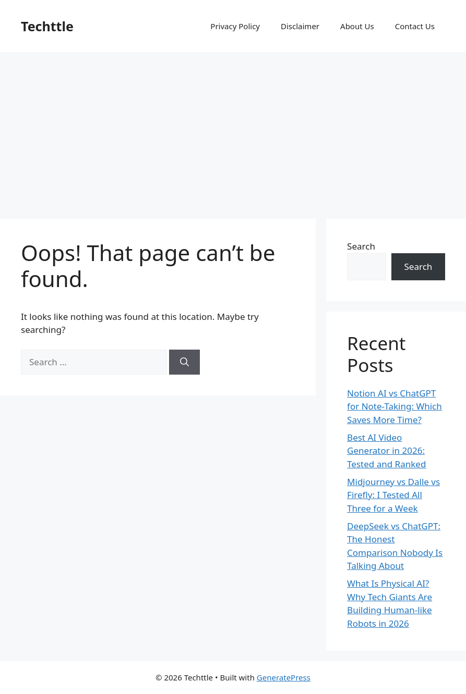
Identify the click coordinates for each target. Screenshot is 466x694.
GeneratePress (283, 677)
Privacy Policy (235, 26)
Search (361, 246)
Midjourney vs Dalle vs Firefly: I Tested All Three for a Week (393, 495)
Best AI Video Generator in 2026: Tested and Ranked (386, 450)
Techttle (47, 26)
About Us (357, 26)
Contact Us (415, 26)
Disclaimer (300, 26)
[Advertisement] (233, 130)
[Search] (184, 362)
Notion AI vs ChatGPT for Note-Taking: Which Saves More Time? (394, 406)
